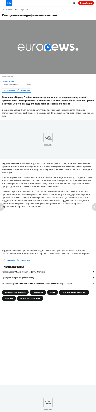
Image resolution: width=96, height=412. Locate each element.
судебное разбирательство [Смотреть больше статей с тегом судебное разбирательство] (74, 292)
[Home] (3, 10)
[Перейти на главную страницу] (9, 3)
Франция (24, 10)
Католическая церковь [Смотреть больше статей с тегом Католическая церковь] (30, 298)
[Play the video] (48, 47)
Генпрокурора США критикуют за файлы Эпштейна (23, 272)
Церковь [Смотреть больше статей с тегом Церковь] (9, 298)
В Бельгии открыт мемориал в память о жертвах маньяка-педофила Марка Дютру (37, 284)
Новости (9, 10)
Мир (16, 10)
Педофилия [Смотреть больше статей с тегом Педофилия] (38, 292)
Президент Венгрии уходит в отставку (18, 278)
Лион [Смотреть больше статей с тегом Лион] (52, 292)
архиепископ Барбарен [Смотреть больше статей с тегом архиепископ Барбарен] (15, 292)
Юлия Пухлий (9, 81)
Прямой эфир (86, 3)
